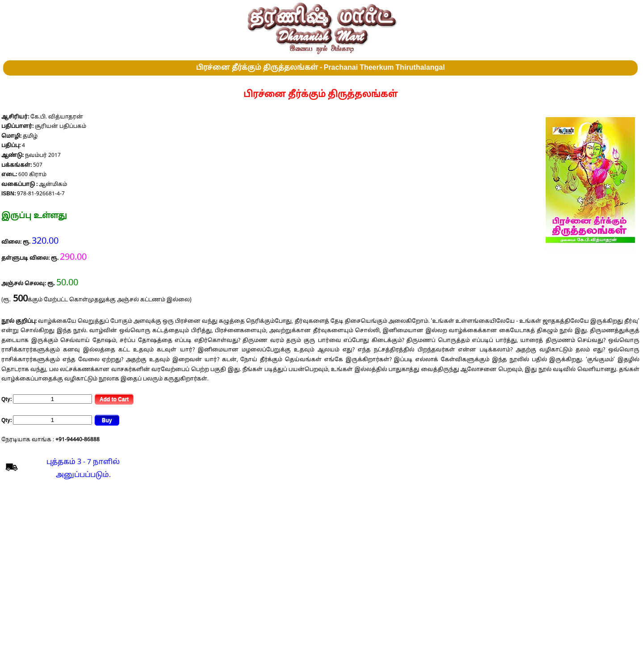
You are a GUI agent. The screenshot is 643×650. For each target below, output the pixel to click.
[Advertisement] (320, 561)
